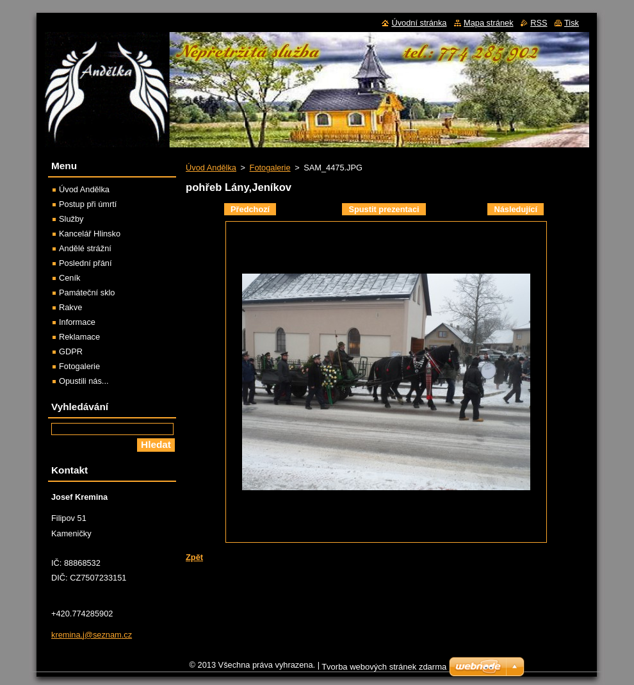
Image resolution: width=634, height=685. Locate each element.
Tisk (571, 23)
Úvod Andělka (211, 167)
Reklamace (79, 337)
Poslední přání (85, 263)
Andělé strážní (85, 248)
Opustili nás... (84, 381)
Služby (71, 219)
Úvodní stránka (418, 23)
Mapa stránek (489, 23)
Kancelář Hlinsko (89, 233)
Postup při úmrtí (88, 204)
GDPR (71, 351)
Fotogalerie (270, 167)
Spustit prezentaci (383, 209)
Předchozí (250, 209)
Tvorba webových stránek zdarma (383, 670)
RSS (538, 23)
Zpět (194, 557)
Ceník (69, 278)
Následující (515, 209)
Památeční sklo (87, 292)
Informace (77, 322)
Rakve (70, 307)
